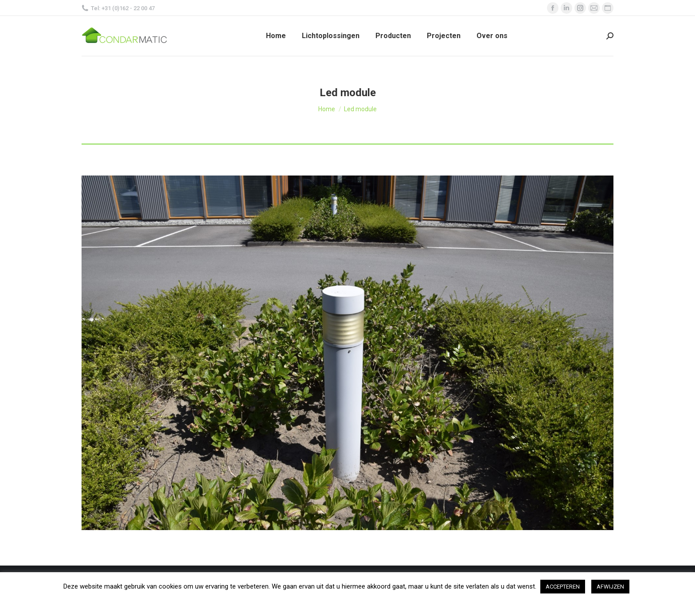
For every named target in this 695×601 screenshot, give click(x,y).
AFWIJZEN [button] (610, 586)
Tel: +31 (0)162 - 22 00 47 (118, 8)
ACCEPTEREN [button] (563, 586)
